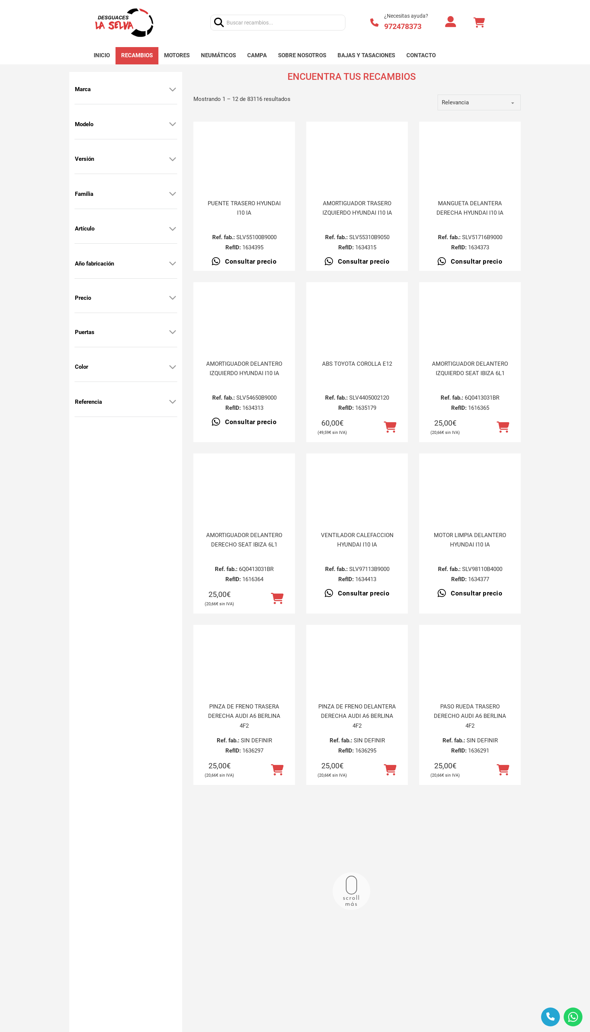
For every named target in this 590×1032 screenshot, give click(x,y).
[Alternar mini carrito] (479, 23)
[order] (479, 102)
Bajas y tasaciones (366, 55)
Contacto (421, 55)
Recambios (137, 55)
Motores (177, 55)
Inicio (102, 55)
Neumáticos (218, 55)
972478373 (402, 26)
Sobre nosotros (302, 55)
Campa (257, 55)
